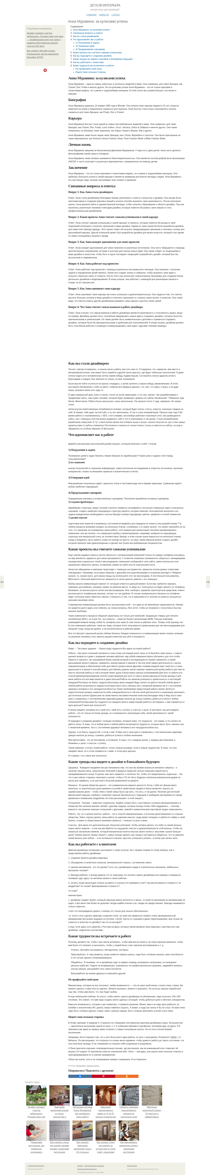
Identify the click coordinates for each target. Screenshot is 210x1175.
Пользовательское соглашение (94, 1166)
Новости (104, 14)
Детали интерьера (105, 5)
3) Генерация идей (85, 46)
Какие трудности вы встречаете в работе (93, 65)
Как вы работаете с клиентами (88, 62)
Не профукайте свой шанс (89, 69)
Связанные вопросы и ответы (88, 33)
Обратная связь (132, 1166)
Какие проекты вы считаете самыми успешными (97, 52)
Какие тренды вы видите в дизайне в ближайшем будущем (103, 59)
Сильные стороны (93, 1066)
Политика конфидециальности (87, 1169)
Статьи (115, 14)
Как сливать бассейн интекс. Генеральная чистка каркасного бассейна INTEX (43, 54)
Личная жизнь (81, 1066)
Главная (92, 14)
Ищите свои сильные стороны (91, 72)
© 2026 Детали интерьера (36, 1166)
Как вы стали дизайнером (86, 36)
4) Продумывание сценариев (90, 49)
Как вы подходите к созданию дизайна (92, 56)
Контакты (80, 1166)
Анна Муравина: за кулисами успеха (91, 30)
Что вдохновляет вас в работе (88, 39)
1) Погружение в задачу (87, 43)
